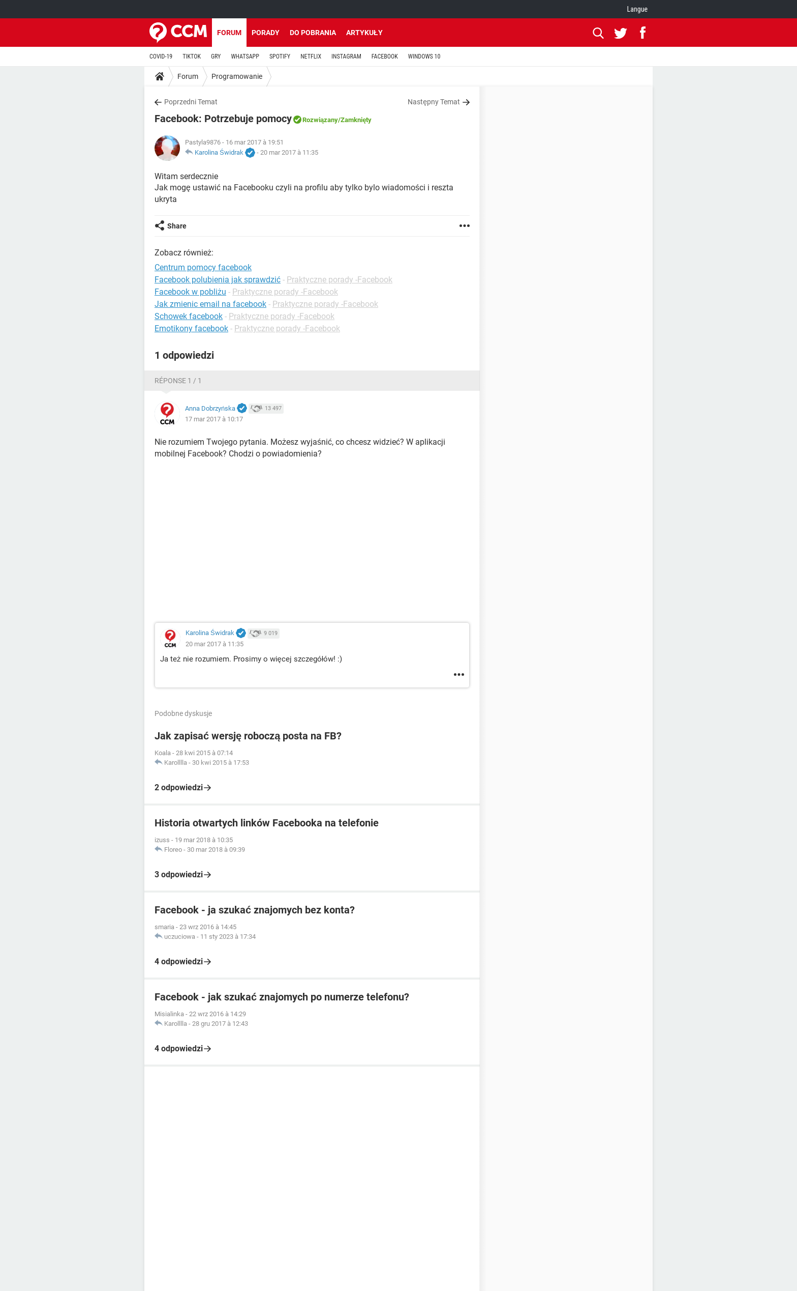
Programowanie (236, 76)
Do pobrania (313, 32)
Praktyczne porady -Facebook (339, 279)
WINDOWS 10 (424, 56)
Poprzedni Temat (191, 102)
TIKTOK (191, 56)
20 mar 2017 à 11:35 (289, 152)
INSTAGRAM (346, 56)
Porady (266, 32)
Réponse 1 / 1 (178, 381)
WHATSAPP (245, 56)
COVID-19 (160, 56)
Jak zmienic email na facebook (210, 304)
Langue (637, 9)
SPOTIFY (279, 56)
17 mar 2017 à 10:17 (214, 419)
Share (177, 226)
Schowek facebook (189, 316)
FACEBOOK (385, 56)
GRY (216, 56)
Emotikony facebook (191, 328)
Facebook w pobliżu (190, 292)
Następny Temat (434, 102)
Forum (229, 32)
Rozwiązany (320, 120)
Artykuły (364, 32)
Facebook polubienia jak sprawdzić (218, 279)
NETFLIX (310, 56)
